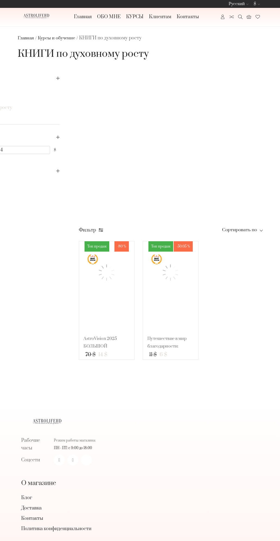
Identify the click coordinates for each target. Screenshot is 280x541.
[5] (29, 149)
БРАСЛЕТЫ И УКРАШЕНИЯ (53, 442)
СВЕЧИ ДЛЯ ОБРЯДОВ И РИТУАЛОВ (63, 421)
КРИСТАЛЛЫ (36, 432)
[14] (62, 149)
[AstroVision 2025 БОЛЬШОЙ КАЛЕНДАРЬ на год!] (116, 130)
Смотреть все (32, 451)
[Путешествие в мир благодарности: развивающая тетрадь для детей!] (176, 130)
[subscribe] (133, 501)
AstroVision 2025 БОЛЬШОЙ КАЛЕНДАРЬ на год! (114, 194)
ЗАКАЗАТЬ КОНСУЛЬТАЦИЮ (55, 411)
